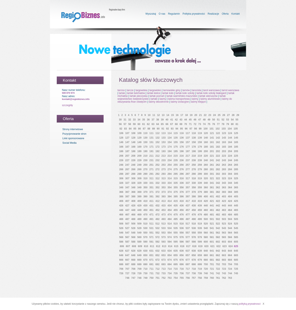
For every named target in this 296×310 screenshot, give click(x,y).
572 (157, 237)
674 (170, 259)
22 (205, 115)
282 (218, 169)
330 (145, 183)
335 (175, 183)
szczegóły (67, 105)
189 (139, 151)
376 (182, 192)
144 (230, 137)
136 (182, 137)
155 (175, 142)
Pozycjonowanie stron (74, 133)
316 (182, 178)
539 (200, 228)
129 (139, 137)
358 (194, 187)
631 (151, 250)
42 (176, 119)
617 (188, 246)
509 (139, 223)
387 (127, 196)
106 (121, 133)
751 (157, 277)
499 (200, 219)
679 (200, 259)
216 (182, 155)
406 (121, 201)
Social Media (69, 142)
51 (218, 119)
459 (200, 210)
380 (206, 192)
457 (188, 210)
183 (224, 146)
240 (206, 160)
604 (230, 241)
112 (157, 133)
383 (224, 192)
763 (230, 277)
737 (188, 273)
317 (188, 178)
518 (194, 223)
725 (236, 268)
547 (127, 232)
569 (139, 237)
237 (188, 160)
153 (164, 142)
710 (145, 268)
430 (145, 205)
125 (236, 133)
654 (170, 255)
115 (175, 133)
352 (157, 187)
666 (121, 259)
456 (182, 210)
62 (148, 124)
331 (151, 183)
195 (175, 151)
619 (200, 246)
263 (224, 164)
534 (170, 228)
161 (212, 142)
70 (185, 124)
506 (121, 223)
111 (151, 133)
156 (182, 142)
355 (175, 187)
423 (224, 201)
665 (236, 255)
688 (133, 264)
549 (139, 232)
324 (230, 178)
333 (164, 183)
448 (133, 210)
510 (145, 223)
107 (127, 133)
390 (145, 196)
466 (121, 214)
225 (236, 155)
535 (175, 228)
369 (139, 192)
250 (145, 164)
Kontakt (235, 13)
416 (182, 201)
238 (194, 160)
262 (218, 164)
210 (145, 155)
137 (188, 137)
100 (206, 128)
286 (121, 173)
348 (133, 187)
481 (212, 214)
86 (139, 128)
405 (236, 196)
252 (157, 164)
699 (200, 264)
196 (182, 151)
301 (212, 173)
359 (200, 187)
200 (206, 151)
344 (230, 183)
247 (127, 164)
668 (133, 259)
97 (191, 128)
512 (157, 223)
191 (151, 151)
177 (188, 146)
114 (170, 133)
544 (230, 228)
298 (194, 173)
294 (170, 173)
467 (127, 214)
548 (133, 232)
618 (194, 246)
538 (194, 228)
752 (164, 277)
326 (121, 183)
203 (224, 151)
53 (227, 119)
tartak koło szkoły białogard (211, 93)
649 (139, 255)
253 (164, 164)
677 (188, 259)
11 (153, 115)
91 (163, 128)
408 (133, 201)
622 (218, 246)
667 (127, 259)
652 (157, 255)
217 (188, 155)
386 (121, 196)
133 (164, 137)
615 (176, 246)
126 (121, 137)
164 (230, 142)
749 (145, 277)
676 (182, 259)
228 (133, 160)
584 (230, 237)
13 (163, 115)
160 (206, 142)
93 (172, 128)
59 (134, 124)
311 (151, 178)
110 (145, 133)
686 (121, 264)
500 (206, 219)
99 (200, 128)
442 (218, 205)
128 (133, 137)
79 (227, 124)
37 (152, 119)
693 (164, 264)
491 (151, 219)
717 (188, 268)
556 (182, 232)
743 (224, 273)
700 (206, 264)
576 (182, 237)
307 (127, 178)
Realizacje (213, 13)
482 (218, 214)
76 (213, 124)
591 (151, 241)
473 (164, 214)
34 (139, 119)
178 (194, 146)
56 (120, 124)
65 (162, 124)
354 (170, 187)
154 (170, 142)
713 (164, 268)
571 (151, 237)
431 (151, 205)
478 (194, 214)
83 (125, 128)
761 (218, 277)
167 (127, 146)
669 (139, 259)
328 (133, 183)
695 (175, 264)
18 (186, 115)
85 (134, 128)
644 (230, 250)
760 (212, 277)
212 (157, 155)
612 (158, 246)
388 (133, 196)
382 (218, 192)
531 (151, 228)
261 (212, 164)
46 (195, 119)
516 (182, 223)
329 (139, 183)
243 (224, 160)
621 (212, 246)
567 (127, 237)
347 (127, 187)
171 (151, 146)
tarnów (186, 90)
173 (164, 146)
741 (212, 273)
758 (200, 277)
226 (121, 160)
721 (212, 268)
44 (185, 119)
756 (188, 277)
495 (175, 219)
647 (127, 255)
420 (206, 201)
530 (145, 228)
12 (158, 115)
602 (218, 241)
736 (182, 273)
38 (157, 119)
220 (206, 155)
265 (236, 164)
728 (133, 273)
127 (127, 137)
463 (224, 210)
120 (206, 133)
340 (206, 183)
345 (236, 183)
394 (170, 196)
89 (153, 128)
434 (170, 205)
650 (145, 255)
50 (213, 119)
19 (191, 115)
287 (127, 173)
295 (175, 173)
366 (121, 192)
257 (188, 164)
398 (194, 196)
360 (206, 187)
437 (188, 205)
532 (157, 228)
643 (224, 250)
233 (164, 160)
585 (236, 237)
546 (121, 232)
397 (188, 196)
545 (236, 228)
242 (218, 160)
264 (230, 164)
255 (175, 164)
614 (170, 246)
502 (218, 219)
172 (157, 146)
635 (175, 250)
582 (218, 237)
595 (175, 241)
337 (188, 183)
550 (145, 232)
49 (209, 119)
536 (182, 228)
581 (212, 237)
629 (139, 250)
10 (149, 115)
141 (212, 137)
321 (212, 178)
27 (228, 115)
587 (127, 241)
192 (157, 151)
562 (218, 232)
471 (151, 214)
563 (224, 232)
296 (182, 173)
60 (139, 124)
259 (200, 164)
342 (218, 183)
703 (224, 264)
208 (133, 155)
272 (157, 169)
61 (143, 124)
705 (236, 264)
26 (223, 115)
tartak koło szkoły (185, 93)
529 (139, 228)
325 (236, 178)
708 (133, 268)
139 (200, 137)
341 (212, 183)
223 (224, 155)
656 (182, 255)
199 (200, 151)
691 (151, 264)
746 (127, 277)
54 (232, 119)
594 (170, 241)
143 (224, 137)
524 (230, 223)
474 (170, 214)
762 (224, 277)
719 (200, 268)
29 (237, 115)
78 (223, 124)
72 (195, 124)
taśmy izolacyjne (180, 101)
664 (230, 255)
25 (219, 115)
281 (212, 169)
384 (230, 192)
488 (133, 219)
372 (157, 192)
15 (172, 115)
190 (145, 151)
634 (170, 250)
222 (218, 155)
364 (230, 187)
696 (182, 264)
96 (186, 128)
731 (151, 273)
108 (133, 133)
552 (157, 232)
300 (206, 173)
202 (218, 151)
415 (175, 201)
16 (177, 115)
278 (194, 169)
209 (139, 155)
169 (139, 146)
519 (200, 223)
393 (164, 196)
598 (194, 241)
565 (236, 232)
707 (127, 268)
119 (200, 133)
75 (209, 124)
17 (181, 115)
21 (200, 115)
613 (164, 246)
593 (164, 241)
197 (188, 151)
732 (157, 273)
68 (176, 124)
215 (175, 155)
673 (164, 259)
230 (145, 160)
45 (190, 119)
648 (133, 255)
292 (157, 173)
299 (200, 173)
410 (145, 201)
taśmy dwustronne (159, 101)
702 (218, 264)
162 (218, 142)
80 (232, 124)
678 (194, 259)
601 (212, 241)
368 (133, 192)
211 (151, 155)
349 (139, 187)
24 (214, 115)
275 (175, 169)
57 (125, 124)
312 (157, 178)
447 (127, 210)
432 (157, 205)
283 (224, 169)
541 (212, 228)
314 (170, 178)
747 (133, 277)
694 (170, 264)
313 (164, 178)
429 (139, 205)
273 (164, 169)
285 (236, 169)
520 (206, 223)
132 (157, 137)
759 (206, 277)
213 (164, 155)
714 (170, 268)
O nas (162, 13)
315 (175, 178)
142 (218, 137)
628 (133, 250)
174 (170, 146)
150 (145, 142)
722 (218, 268)
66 (167, 124)
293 (164, 173)
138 (194, 137)
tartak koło (167, 93)
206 (121, 155)
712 (157, 268)
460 (206, 210)
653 (164, 255)
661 (212, 255)
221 (212, 155)
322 (218, 178)
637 (188, 250)
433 (164, 205)
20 (195, 115)
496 (182, 219)
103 (224, 128)
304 (230, 173)
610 (146, 246)
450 (145, 210)
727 (127, 273)
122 (218, 133)
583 (224, 237)
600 (206, 241)
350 (145, 187)
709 (139, 268)
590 (145, 241)
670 (145, 259)
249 (139, 164)
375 (175, 192)
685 (236, 259)
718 (194, 268)
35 (143, 119)
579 (200, 237)
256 (182, 164)
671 (151, 259)
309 (139, 178)
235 (175, 160)
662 (218, 255)
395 (175, 196)
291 (151, 173)
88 (148, 128)
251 (151, 164)
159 (200, 142)
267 (127, 169)
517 (188, 223)
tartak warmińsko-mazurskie (181, 96)
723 (224, 268)
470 (145, 214)
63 (152, 124)
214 (170, 155)
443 (224, 205)
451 (151, 210)
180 (206, 146)
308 (133, 178)
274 (170, 169)
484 (230, 214)
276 (182, 169)
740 (206, 273)
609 (140, 246)
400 (206, 196)
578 (194, 237)
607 (128, 246)
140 (206, 137)
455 (175, 210)
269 (139, 169)
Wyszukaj (151, 13)
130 (145, 137)
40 (167, 119)
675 (175, 259)
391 (151, 196)
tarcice (121, 90)
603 (224, 241)
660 (206, 255)
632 (157, 250)
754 (175, 277)
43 (181, 119)
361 (212, 187)
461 (212, 210)
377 (188, 192)
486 (121, 219)
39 (162, 119)
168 (133, 146)
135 (175, 137)
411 (151, 201)
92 (167, 128)
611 (152, 246)
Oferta (225, 13)
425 (236, 201)
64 (157, 124)
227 (127, 160)
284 (230, 169)
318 (194, 178)
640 (206, 250)
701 (212, 264)
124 (230, 133)
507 (127, 223)
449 (139, 210)
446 (121, 210)
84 (130, 128)
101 (211, 128)
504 (230, 219)
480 (206, 214)
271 (151, 169)
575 (175, 237)
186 (121, 151)
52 (223, 119)
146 (121, 142)
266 (121, 169)
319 (200, 178)
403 (224, 196)
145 (236, 137)
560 (206, 232)
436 (182, 205)
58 (129, 124)
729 (139, 273)
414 (170, 201)
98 (195, 128)
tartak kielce (153, 93)
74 (204, 124)
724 (230, 268)
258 (194, 164)
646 (121, 255)
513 (164, 223)
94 (177, 128)
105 (236, 128)
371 (151, 192)
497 (188, 219)
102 (218, 128)
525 (236, 223)
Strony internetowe (72, 129)
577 (188, 237)
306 (121, 178)
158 (194, 142)
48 (204, 119)
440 (206, 205)
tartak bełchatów (136, 93)
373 (164, 192)
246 (121, 164)
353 (164, 187)
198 (194, 151)
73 (199, 124)
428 (133, 205)
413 (164, 201)
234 (170, 160)
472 (157, 214)
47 (199, 119)
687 (127, 264)
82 (120, 128)
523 (224, 223)
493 (164, 219)
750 (151, 277)
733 (164, 273)
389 (139, 196)
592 (157, 241)
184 (230, 146)
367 (127, 192)
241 (212, 160)
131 (151, 137)
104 (230, 128)
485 (236, 214)
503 (224, 219)
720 (206, 268)
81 (237, 124)
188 (133, 151)
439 (200, 205)
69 (181, 124)
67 (171, 124)
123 (224, 133)
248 (133, 164)
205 (236, 151)
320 (206, 178)
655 (175, 255)
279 (200, 169)
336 (182, 183)
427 (127, 205)
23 (209, 115)
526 (121, 228)
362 (218, 187)
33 (134, 119)
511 (151, 223)
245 (236, 160)
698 (194, 264)
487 (127, 219)
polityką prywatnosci (249, 303)
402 (218, 196)
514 (170, 223)
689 (139, 264)
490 (145, 219)
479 (200, 214)
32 (129, 119)
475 (175, 214)
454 (170, 210)
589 (139, 241)
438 (194, 205)
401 (212, 196)
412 (157, 201)
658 (194, 255)
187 (127, 151)
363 (224, 187)
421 (212, 201)
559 (200, 232)
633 (164, 250)
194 (170, 151)
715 (175, 268)
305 (236, 173)
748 (139, 277)
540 (206, 228)
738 (194, 273)
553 (164, 232)
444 (230, 205)
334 (170, 183)
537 (188, 228)
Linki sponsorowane (73, 138)
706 (121, 268)
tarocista (196, 90)
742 (218, 273)
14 (167, 115)
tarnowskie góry (171, 90)
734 (170, 273)
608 (134, 246)
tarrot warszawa (230, 90)
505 (236, 219)
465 (236, 210)
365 (236, 187)
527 (127, 228)
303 (224, 173)
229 (139, 160)
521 (212, 223)
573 (164, 237)
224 (230, 155)
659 (200, 255)
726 (121, 273)
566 (121, 237)
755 (182, 277)
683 (224, 259)
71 (190, 124)
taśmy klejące (198, 101)
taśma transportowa (179, 98)
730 (145, 273)
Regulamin (174, 13)
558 (194, 232)
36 (148, 119)
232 (157, 160)
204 (230, 151)
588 (133, 241)
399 (200, 196)
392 (157, 196)
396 (182, 196)
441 (212, 205)
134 (170, 137)
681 (212, 259)
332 (157, 183)
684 (230, 259)
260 (206, 164)
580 (206, 237)
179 (200, 146)
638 (194, 250)
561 (212, 232)
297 (188, 173)
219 (200, 155)
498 (194, 219)
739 (200, 273)
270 (145, 169)
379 (200, 192)
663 (224, 255)
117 (188, 133)
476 (182, 214)
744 (230, 273)
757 (194, 277)
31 (125, 119)
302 (218, 173)
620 (206, 246)
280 (206, 169)
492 (157, 219)
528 (133, 228)
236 (182, 160)
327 (127, 183)
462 (218, 210)
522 (218, 223)
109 (139, 133)
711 (151, 268)
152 (157, 142)
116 (182, 133)
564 (230, 232)
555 (175, 232)
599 (200, 241)
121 (212, 133)
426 (121, 205)
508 (133, 223)
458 (194, 210)
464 (230, 210)
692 (157, 264)
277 (188, 169)
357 (188, 187)
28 (233, 115)
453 (164, 210)
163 (224, 142)
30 (120, 119)
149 (139, 142)
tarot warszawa (211, 90)
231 (151, 160)
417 (188, 201)
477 (188, 214)
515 (175, 223)
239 (200, 160)
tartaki (154, 98)
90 (158, 128)
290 (145, 173)
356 (182, 187)
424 (230, 201)
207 (127, 155)
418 (194, 201)
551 (151, 232)
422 (218, 201)
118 (194, 133)
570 (145, 237)
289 (139, 173)
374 (170, 192)
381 (212, 192)
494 (170, 219)
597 (188, 241)
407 (127, 201)
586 (121, 241)
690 (145, 264)
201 (212, 151)
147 (127, 142)
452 (157, 210)
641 (212, 250)
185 (236, 146)
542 (218, 228)
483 (224, 214)
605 (236, 241)
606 (122, 246)
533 (164, 228)
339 (200, 183)
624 (231, 246)
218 (194, 155)
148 (133, 142)
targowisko (155, 90)
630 (145, 250)
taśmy (195, 98)
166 (121, 146)
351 (151, 187)
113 (164, 133)
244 (230, 160)
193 (164, 151)
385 (236, 192)
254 (170, 164)
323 (224, 178)
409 (139, 201)
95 (181, 128)
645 (236, 250)
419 (200, 201)
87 (144, 128)
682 (218, 259)
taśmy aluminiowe (210, 98)
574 (170, 237)
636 (182, 250)
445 (236, 205)
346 (121, 187)
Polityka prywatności (194, 13)
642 (218, 250)
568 (133, 237)
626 (121, 250)
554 (170, 232)
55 (237, 119)
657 (188, 255)
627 (127, 250)
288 (133, 173)
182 (218, 146)
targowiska (141, 90)
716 (182, 268)
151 (151, 142)
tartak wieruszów (208, 96)
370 (145, 192)
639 (200, 250)
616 (182, 246)
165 (236, 142)
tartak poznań (156, 96)
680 (206, 259)
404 (230, 196)
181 (212, 146)
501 (212, 219)
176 (182, 146)
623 (224, 246)
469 (139, 214)
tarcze (130, 90)
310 (145, 178)
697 (188, 264)
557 (188, 232)
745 (236, 273)
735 (175, 273)
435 (175, 205)
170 (145, 146)
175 (175, 146)
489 (139, 219)
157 (188, 142)
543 (224, 228)
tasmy (163, 98)
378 (194, 192)
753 (170, 277)
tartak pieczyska (138, 96)
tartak (122, 93)
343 (224, 183)
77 (218, 124)
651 (151, 255)
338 (194, 183)
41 (171, 119)
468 (133, 214)
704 (230, 264)
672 (157, 259)
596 (182, 241)
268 (133, 169)
